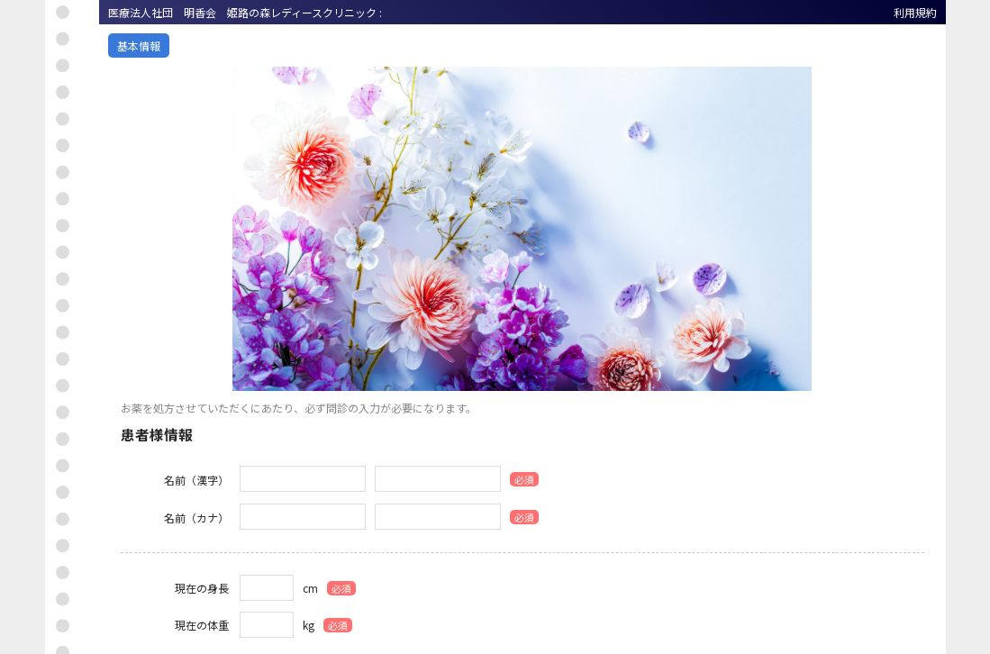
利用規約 (915, 12)
